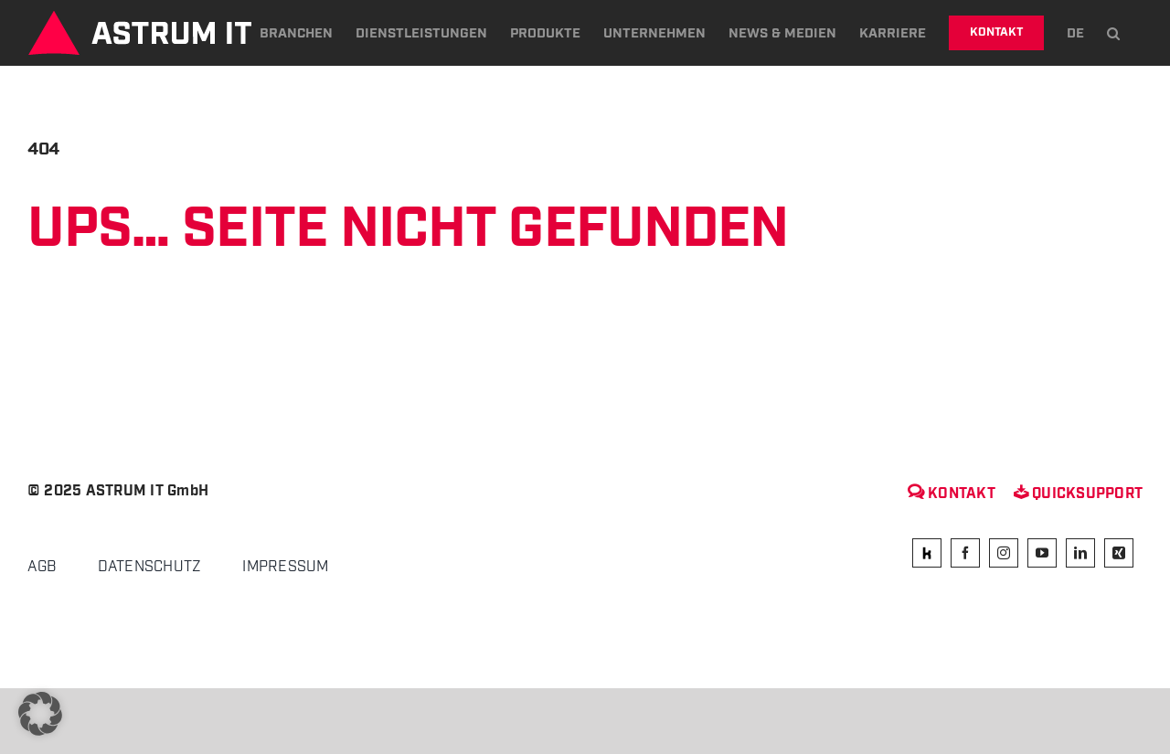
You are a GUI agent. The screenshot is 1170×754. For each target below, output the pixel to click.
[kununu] (926, 553)
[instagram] (1003, 553)
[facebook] (965, 553)
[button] (1113, 33)
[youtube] (1042, 553)
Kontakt (951, 494)
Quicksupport (1078, 494)
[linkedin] (1080, 553)
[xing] (1118, 553)
